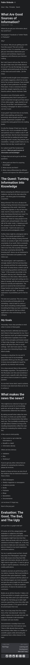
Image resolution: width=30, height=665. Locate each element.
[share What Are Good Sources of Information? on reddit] (13, 656)
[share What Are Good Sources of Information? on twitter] (7, 656)
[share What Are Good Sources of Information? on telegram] (24, 656)
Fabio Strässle (7, 2)
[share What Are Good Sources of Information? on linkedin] (10, 656)
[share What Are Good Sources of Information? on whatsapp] (20, 656)
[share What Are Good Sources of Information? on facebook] (17, 656)
